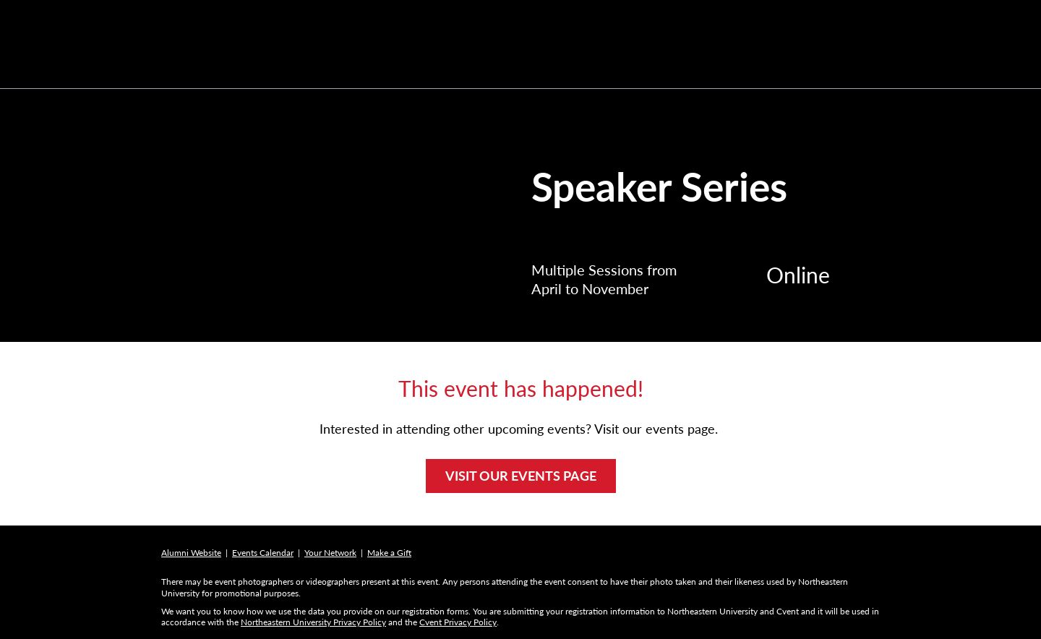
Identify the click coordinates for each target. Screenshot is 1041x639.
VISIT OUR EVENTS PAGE (520, 476)
